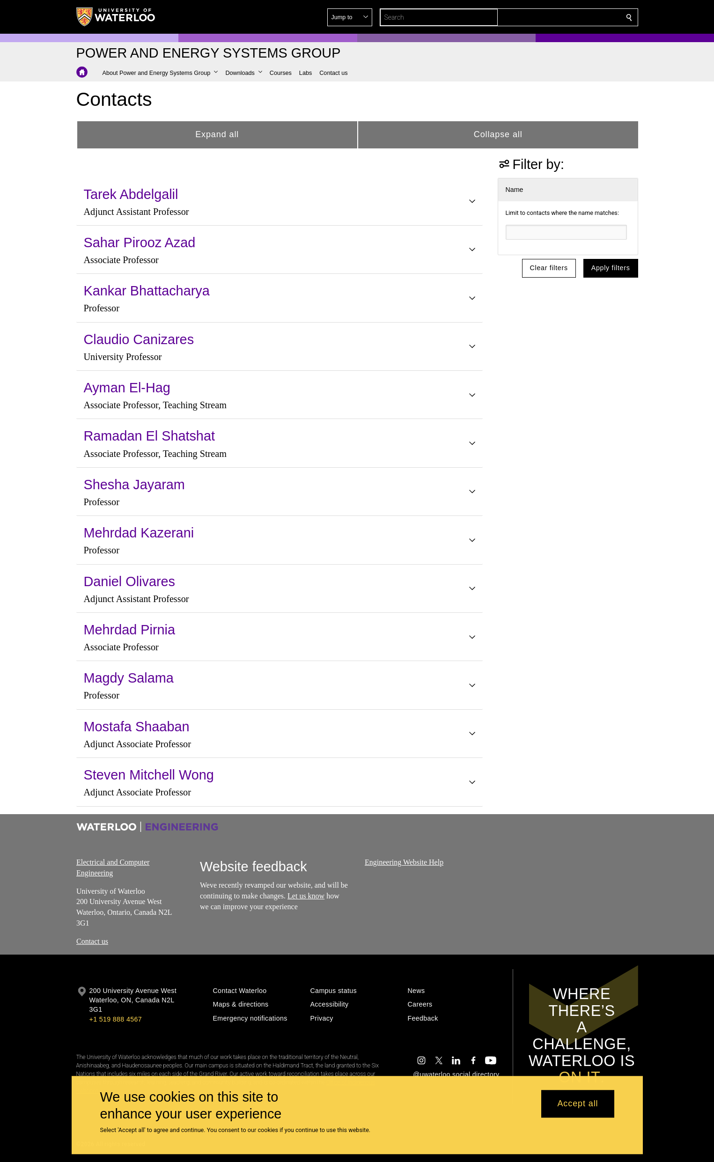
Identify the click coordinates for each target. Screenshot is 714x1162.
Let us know (305, 896)
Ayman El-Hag (127, 387)
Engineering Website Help (404, 862)
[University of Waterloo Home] (116, 16)
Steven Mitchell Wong (149, 774)
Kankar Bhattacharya (147, 290)
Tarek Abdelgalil (131, 194)
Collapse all (498, 134)
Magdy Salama (129, 677)
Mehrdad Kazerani (139, 532)
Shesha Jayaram (134, 484)
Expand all (217, 134)
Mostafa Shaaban (137, 726)
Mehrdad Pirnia (130, 629)
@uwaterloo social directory (456, 1074)
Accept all (577, 1104)
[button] (561, 17)
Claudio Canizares (139, 339)
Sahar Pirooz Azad (140, 242)
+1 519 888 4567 (115, 1019)
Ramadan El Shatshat (149, 435)
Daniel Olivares (129, 581)
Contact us (92, 941)
